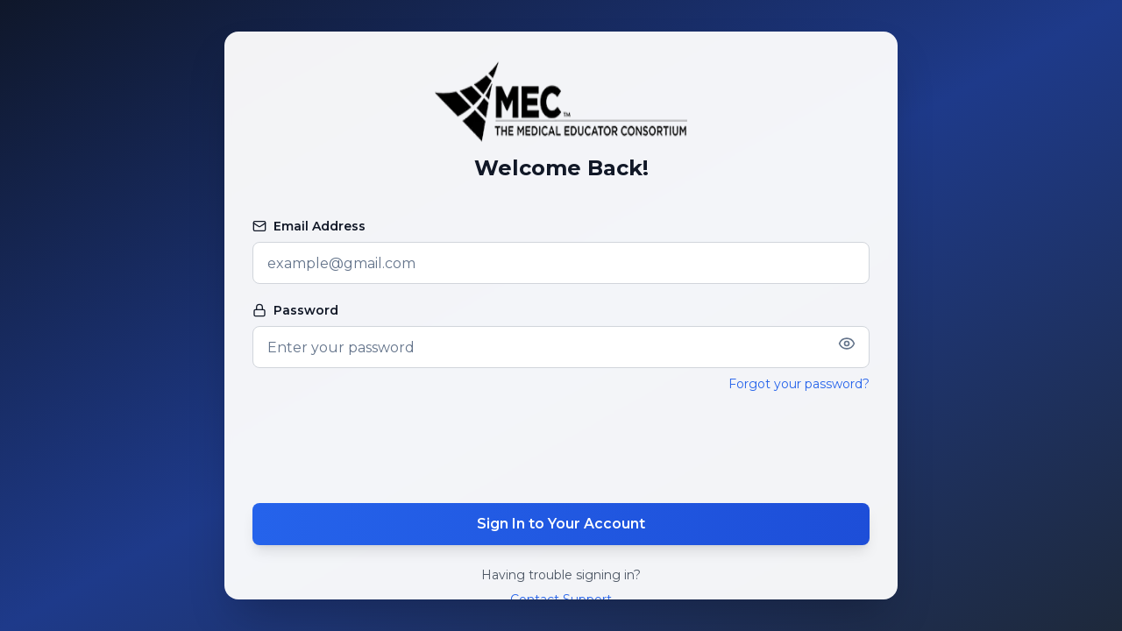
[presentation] (561, 448)
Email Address (309, 226)
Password (295, 310)
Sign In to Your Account (561, 523)
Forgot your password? (799, 384)
